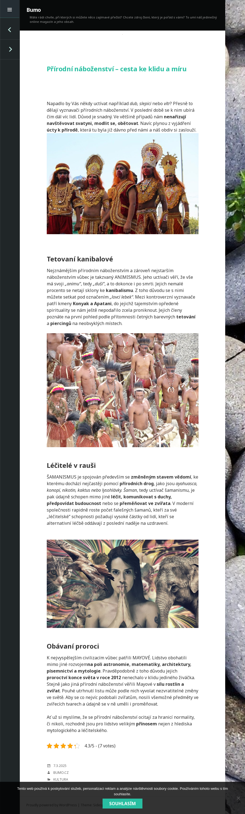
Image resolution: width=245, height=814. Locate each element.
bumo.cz (61, 772)
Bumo (33, 9)
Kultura (60, 779)
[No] (238, 798)
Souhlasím (122, 804)
